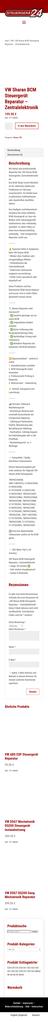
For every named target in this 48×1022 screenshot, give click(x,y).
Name (12, 647)
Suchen (34, 932)
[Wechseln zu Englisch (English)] (18, 1015)
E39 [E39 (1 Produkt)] (13, 967)
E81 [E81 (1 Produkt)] (9, 971)
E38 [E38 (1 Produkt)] (9, 967)
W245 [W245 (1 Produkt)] (21, 974)
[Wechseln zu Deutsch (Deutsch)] (35, 1015)
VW (12, 40)
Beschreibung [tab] (14, 150)
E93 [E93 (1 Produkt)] (33, 971)
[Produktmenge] (9, 126)
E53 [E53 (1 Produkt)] (17, 967)
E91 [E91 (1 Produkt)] (25, 971)
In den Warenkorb (27, 125)
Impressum (28, 1003)
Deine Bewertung (17, 622)
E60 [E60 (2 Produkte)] (21, 967)
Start (7, 40)
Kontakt (16, 1003)
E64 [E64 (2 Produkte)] (37, 967)
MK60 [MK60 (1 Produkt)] (38, 971)
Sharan (15, 137)
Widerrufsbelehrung (14, 1006)
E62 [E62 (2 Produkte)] (29, 967)
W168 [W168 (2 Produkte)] (10, 974)
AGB (27, 1006)
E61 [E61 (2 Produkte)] (25, 967)
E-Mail (12, 659)
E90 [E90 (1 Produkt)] (21, 971)
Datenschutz (37, 1006)
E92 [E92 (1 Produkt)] (29, 971)
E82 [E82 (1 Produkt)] (13, 971)
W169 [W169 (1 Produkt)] (15, 974)
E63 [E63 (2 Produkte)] (33, 967)
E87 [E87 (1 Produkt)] (17, 971)
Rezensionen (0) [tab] (15, 154)
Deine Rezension (17, 629)
